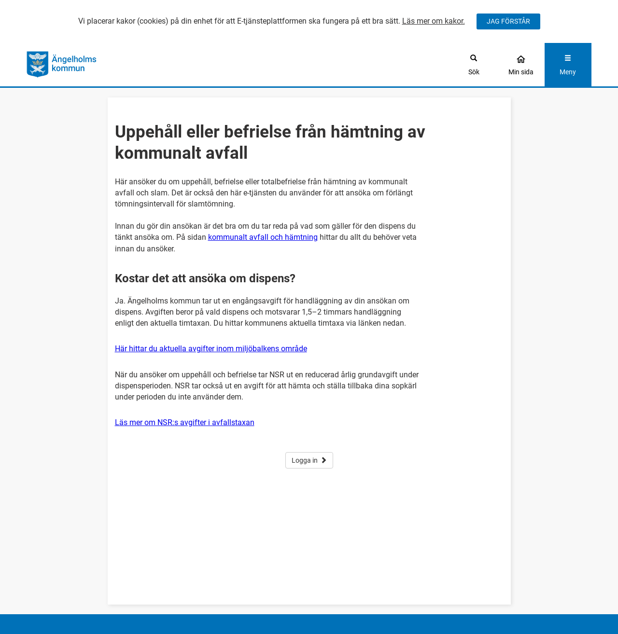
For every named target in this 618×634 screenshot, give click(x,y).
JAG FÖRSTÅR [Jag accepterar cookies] (508, 21)
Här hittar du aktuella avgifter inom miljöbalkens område (211, 348)
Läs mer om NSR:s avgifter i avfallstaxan (184, 422)
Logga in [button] (309, 460)
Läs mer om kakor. (433, 21)
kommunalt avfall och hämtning (263, 237)
